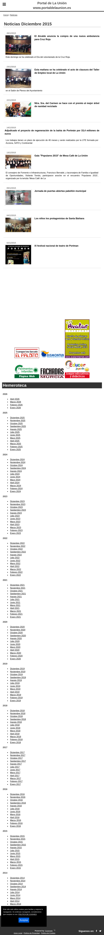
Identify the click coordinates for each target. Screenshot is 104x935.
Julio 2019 (15, 683)
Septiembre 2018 (18, 719)
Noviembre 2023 (17, 504)
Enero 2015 (15, 868)
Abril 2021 (14, 608)
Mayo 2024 (15, 480)
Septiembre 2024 (18, 468)
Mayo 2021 (15, 605)
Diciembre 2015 (17, 836)
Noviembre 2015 (17, 839)
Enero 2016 (15, 826)
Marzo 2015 (15, 862)
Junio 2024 (15, 477)
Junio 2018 (15, 728)
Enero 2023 (15, 533)
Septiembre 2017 (18, 761)
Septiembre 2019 (18, 677)
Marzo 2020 (15, 653)
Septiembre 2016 (18, 803)
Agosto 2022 (16, 555)
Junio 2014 (15, 895)
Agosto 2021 (16, 597)
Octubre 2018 (16, 716)
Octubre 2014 (16, 884)
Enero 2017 (15, 784)
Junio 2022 (15, 561)
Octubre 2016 (16, 800)
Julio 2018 (15, 725)
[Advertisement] (52, 298)
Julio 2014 (15, 892)
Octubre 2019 (16, 674)
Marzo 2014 (15, 904)
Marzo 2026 (15, 402)
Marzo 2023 (15, 527)
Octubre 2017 (16, 758)
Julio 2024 (15, 474)
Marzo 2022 (15, 569)
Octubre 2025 (16, 423)
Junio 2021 (15, 602)
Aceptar (24, 920)
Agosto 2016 (16, 806)
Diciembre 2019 (17, 669)
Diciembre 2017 (17, 752)
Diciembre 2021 (17, 585)
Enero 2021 (15, 617)
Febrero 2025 (16, 447)
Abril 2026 (14, 399)
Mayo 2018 (15, 731)
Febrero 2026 (16, 405)
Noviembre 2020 (17, 630)
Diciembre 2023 (17, 501)
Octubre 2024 (16, 465)
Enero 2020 (15, 659)
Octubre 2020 (16, 633)
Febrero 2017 (16, 781)
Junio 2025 (15, 435)
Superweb (49, 931)
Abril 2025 (14, 441)
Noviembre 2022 (17, 546)
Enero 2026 (15, 408)
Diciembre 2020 (17, 627)
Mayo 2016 (15, 814)
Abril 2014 (14, 901)
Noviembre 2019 (17, 672)
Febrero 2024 (16, 488)
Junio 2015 (15, 853)
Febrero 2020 (16, 656)
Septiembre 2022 (18, 552)
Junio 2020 (15, 644)
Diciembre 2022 (17, 543)
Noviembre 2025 (17, 420)
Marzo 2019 (15, 695)
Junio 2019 (15, 686)
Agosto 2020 (16, 638)
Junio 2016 (15, 812)
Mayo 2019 (15, 689)
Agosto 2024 (16, 471)
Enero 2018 (15, 742)
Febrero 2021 (16, 614)
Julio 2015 (15, 851)
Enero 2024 (15, 491)
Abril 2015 (14, 859)
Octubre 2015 (16, 842)
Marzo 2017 (15, 778)
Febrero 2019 (16, 698)
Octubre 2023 (16, 507)
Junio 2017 (15, 770)
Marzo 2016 (15, 820)
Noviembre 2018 (17, 713)
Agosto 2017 (16, 764)
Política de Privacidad (32, 933)
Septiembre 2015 (18, 845)
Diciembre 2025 (17, 418)
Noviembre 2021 (17, 588)
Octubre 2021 (16, 591)
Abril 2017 (14, 776)
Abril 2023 (14, 524)
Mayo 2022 (15, 563)
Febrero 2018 (16, 739)
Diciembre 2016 (17, 794)
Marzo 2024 (15, 486)
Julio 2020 (15, 641)
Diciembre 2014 (17, 878)
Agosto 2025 (16, 429)
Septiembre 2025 (18, 426)
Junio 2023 (15, 519)
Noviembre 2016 (17, 797)
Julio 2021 (15, 599)
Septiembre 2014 (18, 887)
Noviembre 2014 (17, 881)
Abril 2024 (14, 483)
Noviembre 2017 (17, 755)
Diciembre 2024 (17, 459)
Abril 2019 (14, 692)
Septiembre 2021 (18, 594)
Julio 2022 (15, 558)
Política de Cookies (48, 933)
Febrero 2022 (16, 572)
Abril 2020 (14, 650)
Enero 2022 (15, 575)
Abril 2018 (14, 734)
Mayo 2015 (15, 856)
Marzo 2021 (15, 611)
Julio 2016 (15, 809)
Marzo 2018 (15, 737)
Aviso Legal (18, 933)
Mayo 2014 (15, 898)
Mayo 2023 (15, 522)
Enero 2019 (15, 701)
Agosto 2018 (16, 722)
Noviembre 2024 (17, 462)
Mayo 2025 (15, 438)
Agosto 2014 (16, 889)
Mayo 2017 (15, 773)
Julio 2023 (15, 516)
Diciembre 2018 (17, 711)
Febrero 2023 (16, 530)
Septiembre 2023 (18, 510)
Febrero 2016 (16, 823)
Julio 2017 (15, 767)
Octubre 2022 (16, 549)
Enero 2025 (15, 449)
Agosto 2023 (16, 513)
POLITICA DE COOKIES (27, 914)
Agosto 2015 (16, 848)
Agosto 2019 (16, 680)
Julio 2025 (15, 432)
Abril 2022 (14, 566)
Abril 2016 (14, 817)
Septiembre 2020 (18, 636)
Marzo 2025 (15, 444)
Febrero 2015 (16, 865)
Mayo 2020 (15, 647)
